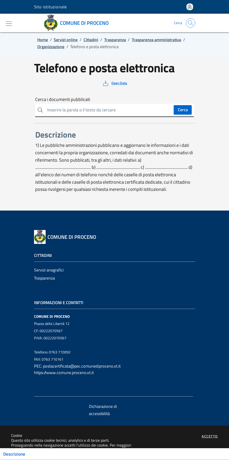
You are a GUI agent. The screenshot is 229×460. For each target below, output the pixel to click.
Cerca (183, 110)
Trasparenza (44, 278)
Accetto (210, 436)
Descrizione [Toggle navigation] (14, 454)
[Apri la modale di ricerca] (190, 23)
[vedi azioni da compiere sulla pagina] (114, 83)
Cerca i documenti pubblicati (62, 99)
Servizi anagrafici (49, 270)
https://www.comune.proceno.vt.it (64, 372)
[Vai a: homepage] (77, 23)
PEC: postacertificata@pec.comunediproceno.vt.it (77, 366)
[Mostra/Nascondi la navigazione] (9, 23)
